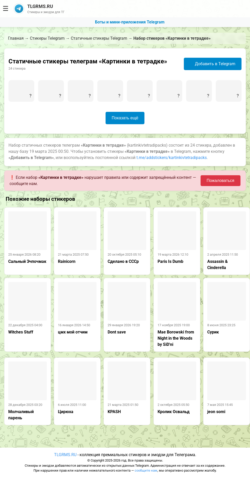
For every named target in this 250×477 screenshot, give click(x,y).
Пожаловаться (220, 180)
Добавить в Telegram (212, 63)
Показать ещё (125, 118)
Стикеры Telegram (47, 38)
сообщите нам (146, 470)
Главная (16, 38)
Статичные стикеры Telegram (99, 38)
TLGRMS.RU (65, 454)
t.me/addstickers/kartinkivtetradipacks (171, 157)
